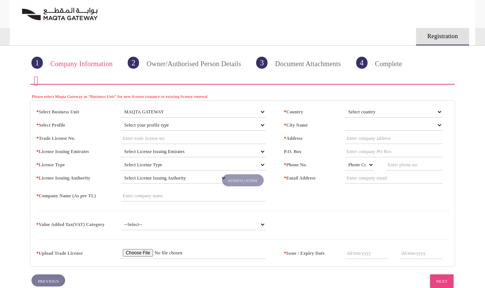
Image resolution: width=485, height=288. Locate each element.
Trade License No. (55, 138)
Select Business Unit (57, 111)
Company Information (72, 63)
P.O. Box (292, 151)
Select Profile (50, 125)
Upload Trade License (59, 253)
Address (293, 138)
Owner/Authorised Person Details (184, 63)
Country (293, 111)
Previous (48, 281)
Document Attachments (298, 63)
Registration (442, 36)
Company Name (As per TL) (66, 195)
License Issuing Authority (63, 178)
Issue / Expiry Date (304, 253)
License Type (50, 164)
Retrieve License (243, 181)
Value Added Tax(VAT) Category (70, 224)
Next (441, 281)
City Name (296, 125)
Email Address (300, 178)
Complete (379, 63)
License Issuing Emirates (62, 151)
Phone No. (295, 164)
